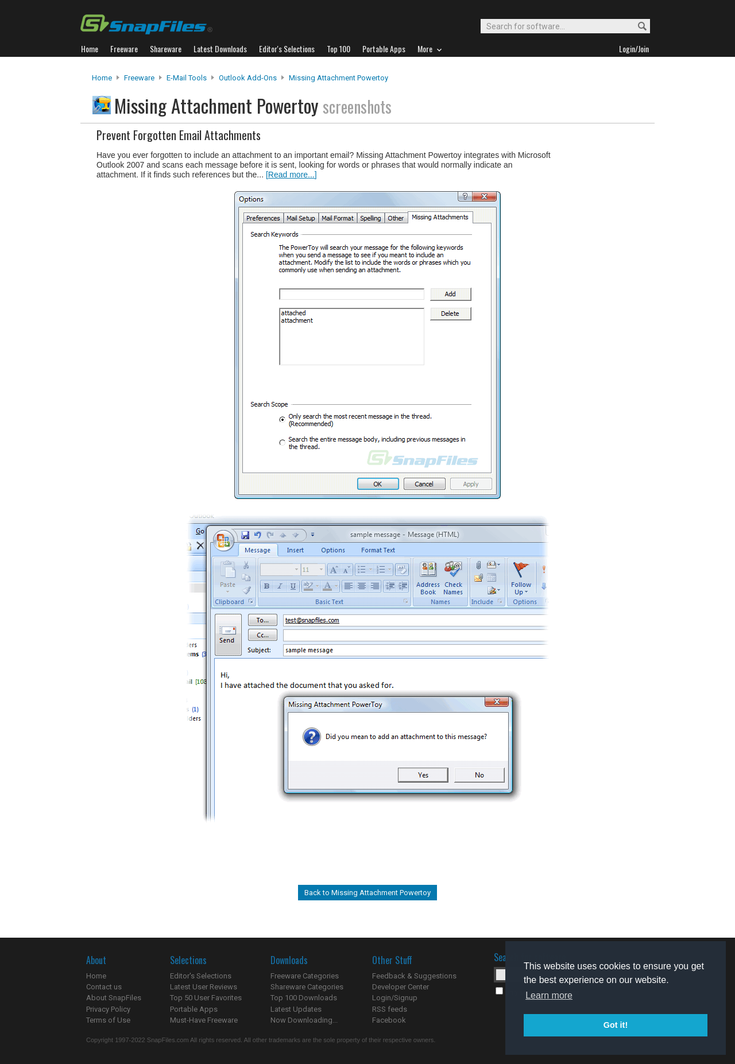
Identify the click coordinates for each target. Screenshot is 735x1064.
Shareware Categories (306, 986)
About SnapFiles (113, 997)
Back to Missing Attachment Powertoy (367, 892)
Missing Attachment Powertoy (338, 77)
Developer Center (400, 986)
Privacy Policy (108, 1009)
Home (102, 77)
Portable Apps (194, 1009)
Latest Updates (296, 1009)
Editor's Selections (200, 976)
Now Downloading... (304, 1020)
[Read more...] (291, 174)
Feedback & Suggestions (414, 976)
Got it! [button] (616, 1025)
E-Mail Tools (187, 77)
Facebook (389, 1020)
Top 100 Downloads (303, 997)
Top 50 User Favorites (206, 997)
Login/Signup (394, 997)
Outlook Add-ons (248, 77)
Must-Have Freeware (204, 1020)
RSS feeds (389, 1009)
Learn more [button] (548, 995)
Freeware (139, 77)
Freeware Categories (304, 976)
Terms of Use (108, 1020)
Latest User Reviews (203, 986)
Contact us (104, 986)
